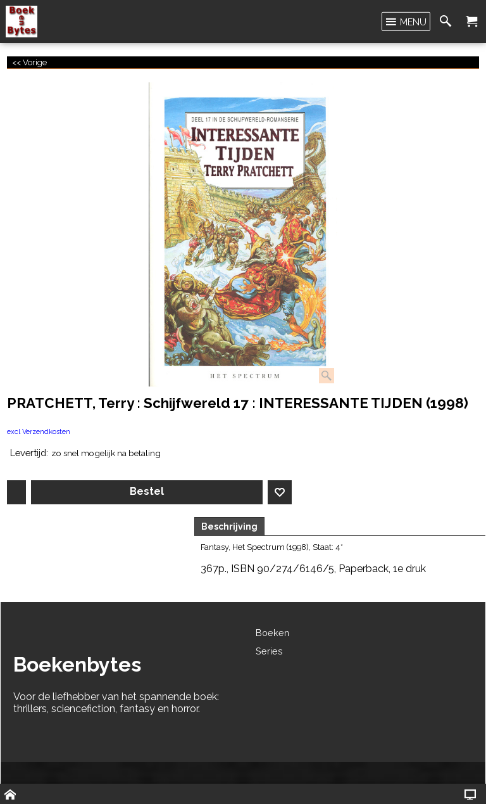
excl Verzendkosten (38, 432)
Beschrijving (229, 526)
